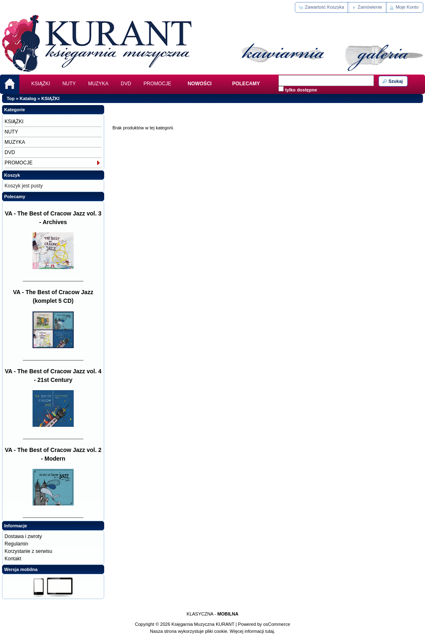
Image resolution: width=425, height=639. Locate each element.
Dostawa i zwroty (23, 536)
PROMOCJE (157, 84)
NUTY (69, 84)
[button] (322, 7)
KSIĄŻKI (40, 84)
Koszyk (12, 175)
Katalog (28, 98)
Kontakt (13, 559)
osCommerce (276, 624)
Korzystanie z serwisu (28, 551)
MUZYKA (98, 84)
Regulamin (16, 544)
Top (10, 98)
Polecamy (14, 196)
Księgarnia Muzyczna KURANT (202, 624)
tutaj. (269, 631)
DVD (126, 84)
